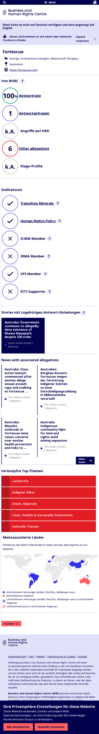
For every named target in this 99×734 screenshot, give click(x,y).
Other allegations (34, 148)
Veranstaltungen (17, 656)
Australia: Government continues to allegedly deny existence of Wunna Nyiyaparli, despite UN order (22, 329)
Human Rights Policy (38, 221)
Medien (41, 656)
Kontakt (82, 656)
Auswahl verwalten (51, 727)
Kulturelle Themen (25, 526)
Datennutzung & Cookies (61, 656)
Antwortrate (30, 95)
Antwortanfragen (34, 113)
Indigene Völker (23, 492)
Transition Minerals (37, 203)
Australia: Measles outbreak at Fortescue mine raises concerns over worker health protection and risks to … (18, 435)
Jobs (31, 656)
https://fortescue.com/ (24, 70)
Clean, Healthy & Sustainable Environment (42, 515)
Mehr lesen (85, 460)
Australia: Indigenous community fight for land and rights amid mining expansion (53, 431)
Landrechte (20, 481)
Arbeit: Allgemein (24, 504)
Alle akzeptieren (18, 727)
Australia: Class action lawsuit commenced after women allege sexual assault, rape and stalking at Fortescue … (18, 380)
